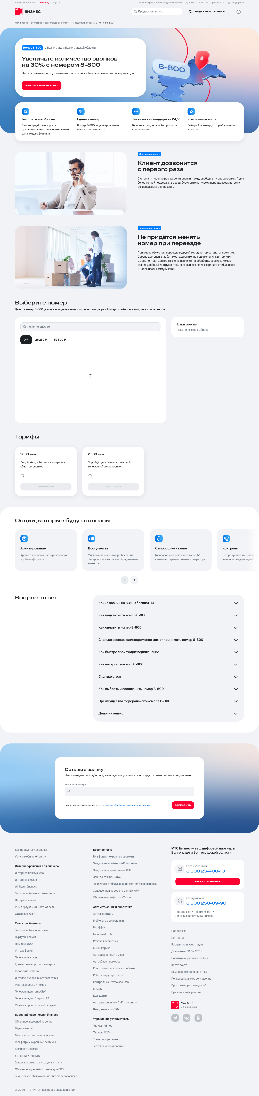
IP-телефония (24, 951)
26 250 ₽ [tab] (41, 340)
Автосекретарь (103, 914)
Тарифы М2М (101, 1033)
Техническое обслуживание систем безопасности (125, 884)
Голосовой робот (104, 934)
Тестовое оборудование (108, 1046)
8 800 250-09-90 (206, 903)
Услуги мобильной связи (30, 857)
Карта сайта (179, 965)
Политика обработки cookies (189, 958)
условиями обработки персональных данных (125, 805)
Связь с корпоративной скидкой (35, 1005)
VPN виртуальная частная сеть (34, 907)
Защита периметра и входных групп (38, 1063)
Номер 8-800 (24, 944)
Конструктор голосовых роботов (114, 968)
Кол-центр (100, 996)
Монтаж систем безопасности (34, 1035)
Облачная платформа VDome (112, 898)
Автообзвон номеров (106, 962)
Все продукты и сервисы (31, 850)
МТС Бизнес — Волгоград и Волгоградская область (42, 23)
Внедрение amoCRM (106, 1009)
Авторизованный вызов (108, 955)
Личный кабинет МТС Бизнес (194, 916)
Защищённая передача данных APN (116, 891)
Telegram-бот (203, 912)
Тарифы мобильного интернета (35, 893)
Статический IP (25, 914)
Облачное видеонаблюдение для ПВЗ (39, 1069)
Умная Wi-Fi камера (28, 1056)
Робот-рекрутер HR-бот (108, 975)
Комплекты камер (26, 1049)
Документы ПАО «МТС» (186, 951)
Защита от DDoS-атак (107, 877)
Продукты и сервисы (84, 23)
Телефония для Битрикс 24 (32, 998)
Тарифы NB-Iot (102, 1026)
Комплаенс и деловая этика (189, 972)
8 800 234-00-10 (205, 2)
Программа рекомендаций (188, 985)
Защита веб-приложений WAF (112, 870)
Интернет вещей (25, 900)
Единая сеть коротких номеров (35, 964)
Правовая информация (186, 992)
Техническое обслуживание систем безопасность (46, 1076)
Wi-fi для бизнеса (26, 887)
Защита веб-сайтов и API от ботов (115, 863)
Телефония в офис (26, 958)
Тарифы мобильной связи (31, 930)
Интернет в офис (26, 880)
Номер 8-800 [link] (106, 23)
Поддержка (183, 912)
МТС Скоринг (101, 948)
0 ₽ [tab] (26, 340)
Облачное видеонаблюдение (33, 1022)
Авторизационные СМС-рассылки (115, 1003)
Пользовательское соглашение (191, 979)
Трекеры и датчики (105, 1039)
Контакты (177, 938)
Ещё (56, 2)
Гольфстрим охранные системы (35, 1042)
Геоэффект (100, 928)
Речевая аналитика (105, 941)
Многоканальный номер (30, 985)
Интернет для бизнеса (29, 873)
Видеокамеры (24, 1028)
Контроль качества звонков (111, 982)
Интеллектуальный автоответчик (36, 978)
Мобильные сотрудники (108, 921)
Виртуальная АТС (26, 937)
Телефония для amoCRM (30, 992)
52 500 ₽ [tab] (60, 340)
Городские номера (27, 971)
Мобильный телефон (76, 784)
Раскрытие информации (187, 945)
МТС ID (97, 989)
